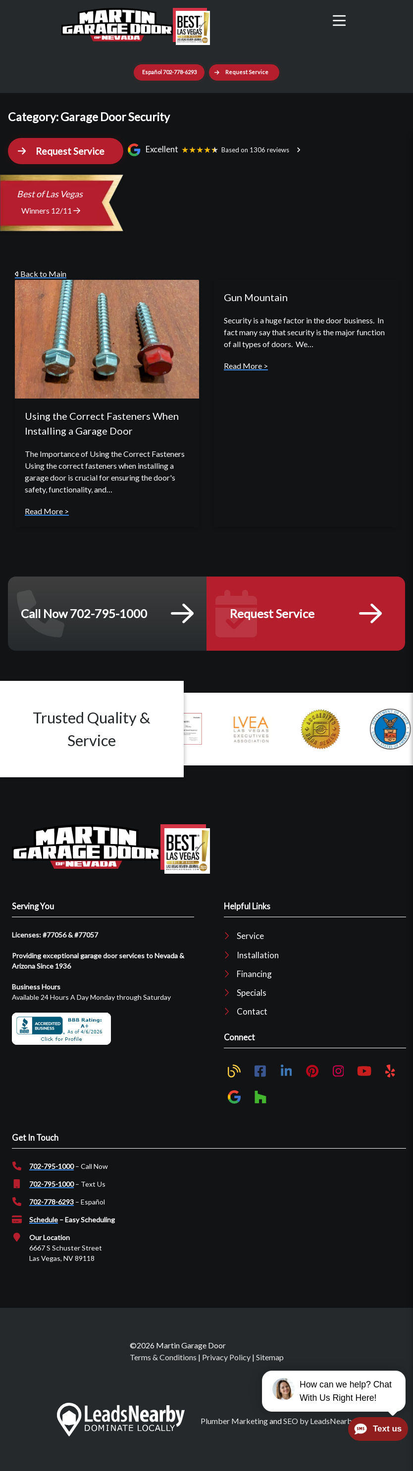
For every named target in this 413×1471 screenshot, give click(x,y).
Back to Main (40, 273)
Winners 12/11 (50, 210)
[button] (244, 72)
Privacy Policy (226, 1357)
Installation (258, 955)
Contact (252, 1011)
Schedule (43, 1219)
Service (250, 936)
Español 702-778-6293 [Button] (169, 72)
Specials (251, 992)
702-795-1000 (51, 1166)
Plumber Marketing (234, 1421)
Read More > (47, 511)
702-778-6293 (51, 1202)
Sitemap (270, 1357)
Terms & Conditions (163, 1357)
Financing (254, 974)
